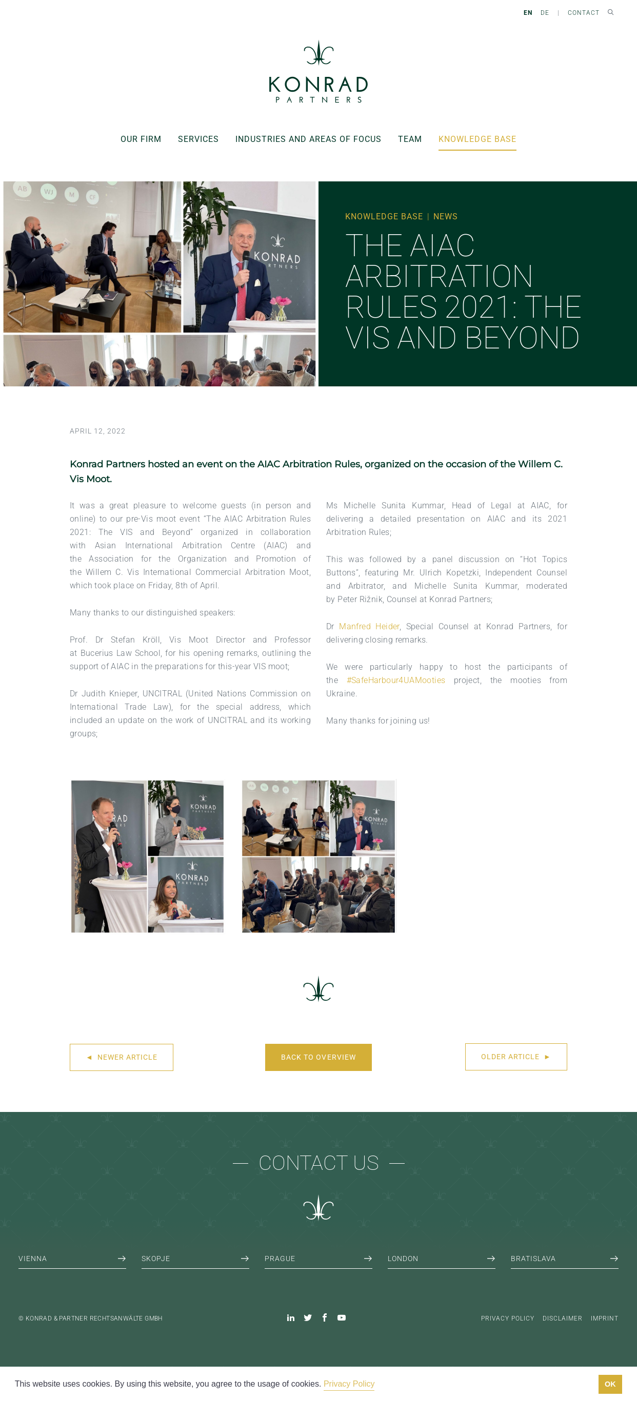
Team (410, 139)
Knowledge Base (477, 139)
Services (198, 139)
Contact (584, 12)
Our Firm (141, 139)
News (445, 216)
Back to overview (318, 1057)
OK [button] (610, 1384)
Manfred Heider (369, 626)
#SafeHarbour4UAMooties (396, 680)
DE (545, 12)
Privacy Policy (507, 1318)
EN (528, 12)
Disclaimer (563, 1318)
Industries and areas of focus (308, 139)
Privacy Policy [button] (349, 1383)
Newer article (121, 1057)
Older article (516, 1057)
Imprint (605, 1318)
